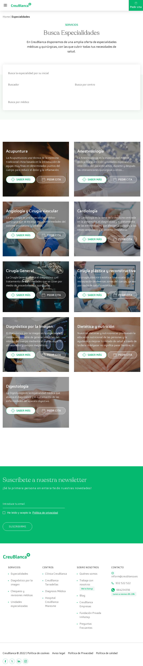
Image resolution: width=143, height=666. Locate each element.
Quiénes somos (88, 573)
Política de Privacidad (80, 653)
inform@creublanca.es (124, 576)
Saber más (20, 179)
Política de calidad (106, 653)
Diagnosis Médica (55, 591)
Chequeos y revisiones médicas (22, 593)
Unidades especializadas (19, 604)
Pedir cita (136, 5)
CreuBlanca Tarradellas (51, 582)
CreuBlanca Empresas (86, 604)
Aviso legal (58, 653)
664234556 (123, 590)
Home (6, 16)
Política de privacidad (45, 512)
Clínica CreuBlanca (56, 573)
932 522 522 (123, 583)
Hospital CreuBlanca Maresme (51, 602)
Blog (82, 595)
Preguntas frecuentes (86, 626)
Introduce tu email (14, 504)
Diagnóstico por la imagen (22, 582)
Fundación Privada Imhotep (90, 615)
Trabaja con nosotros (86, 582)
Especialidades (19, 573)
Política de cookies (38, 653)
